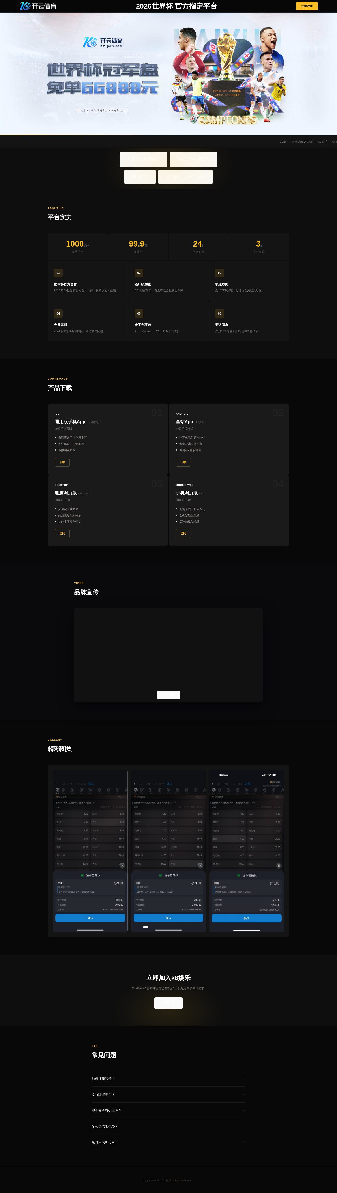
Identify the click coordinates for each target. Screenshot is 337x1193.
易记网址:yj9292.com (185, 177)
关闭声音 (168, 694)
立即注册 (307, 6)
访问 (62, 533)
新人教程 (140, 177)
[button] (145, 927)
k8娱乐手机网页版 (194, 159)
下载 (62, 462)
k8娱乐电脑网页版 (143, 159)
